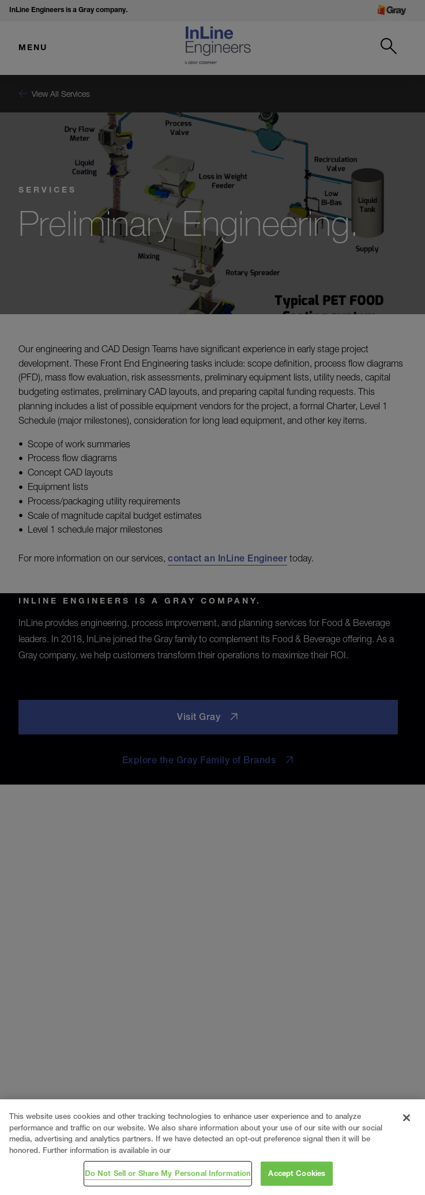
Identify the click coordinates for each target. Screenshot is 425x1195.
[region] (212, 1147)
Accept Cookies (296, 1173)
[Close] (406, 1117)
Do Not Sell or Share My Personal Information (168, 1173)
